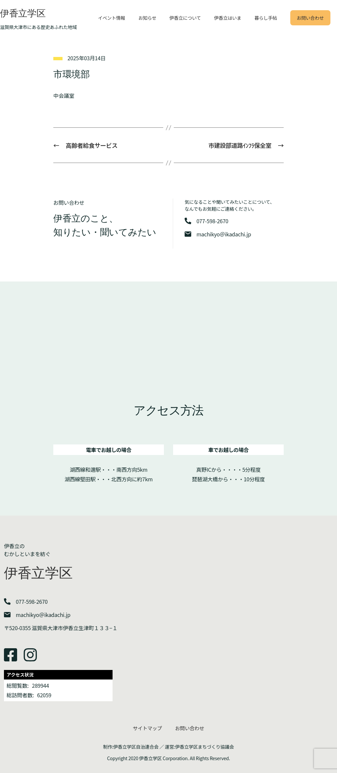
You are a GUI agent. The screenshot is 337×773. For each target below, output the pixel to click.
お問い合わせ (310, 17)
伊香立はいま (227, 17)
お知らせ (147, 17)
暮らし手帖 (265, 17)
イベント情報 (111, 17)
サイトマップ (147, 728)
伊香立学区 (23, 13)
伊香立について (185, 17)
